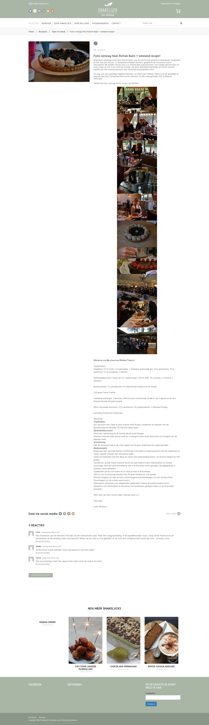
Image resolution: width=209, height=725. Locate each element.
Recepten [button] (34, 23)
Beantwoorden (43, 541)
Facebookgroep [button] (100, 23)
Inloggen (176, 3)
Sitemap (42, 717)
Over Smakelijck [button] (62, 23)
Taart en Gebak (58, 31)
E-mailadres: (150, 693)
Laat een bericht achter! (40, 575)
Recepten (43, 31)
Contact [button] (116, 23)
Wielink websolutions (69, 720)
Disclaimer (33, 717)
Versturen (151, 704)
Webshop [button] (46, 23)
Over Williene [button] (81, 23)
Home (31, 31)
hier (137, 494)
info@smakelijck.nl (40, 3)
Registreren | (166, 3)
